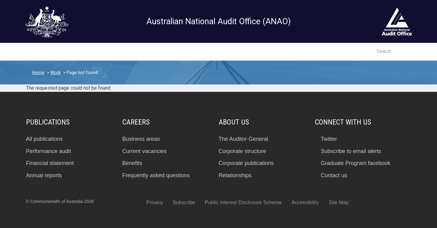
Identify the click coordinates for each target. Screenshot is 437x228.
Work (55, 72)
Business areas (141, 139)
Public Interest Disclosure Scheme (243, 202)
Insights (94, 52)
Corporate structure (242, 151)
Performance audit (48, 151)
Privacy (154, 202)
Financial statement (50, 163)
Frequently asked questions (156, 175)
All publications (44, 139)
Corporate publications (246, 163)
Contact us (334, 175)
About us (206, 52)
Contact (355, 51)
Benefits (132, 163)
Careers (172, 52)
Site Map (339, 202)
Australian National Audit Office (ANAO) (218, 21)
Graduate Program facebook (355, 163)
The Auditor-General (243, 139)
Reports (61, 52)
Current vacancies (144, 151)
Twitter (329, 139)
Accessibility (305, 202)
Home (38, 72)
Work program (133, 52)
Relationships (235, 175)
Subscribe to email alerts (351, 151)
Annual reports (44, 175)
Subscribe (184, 202)
